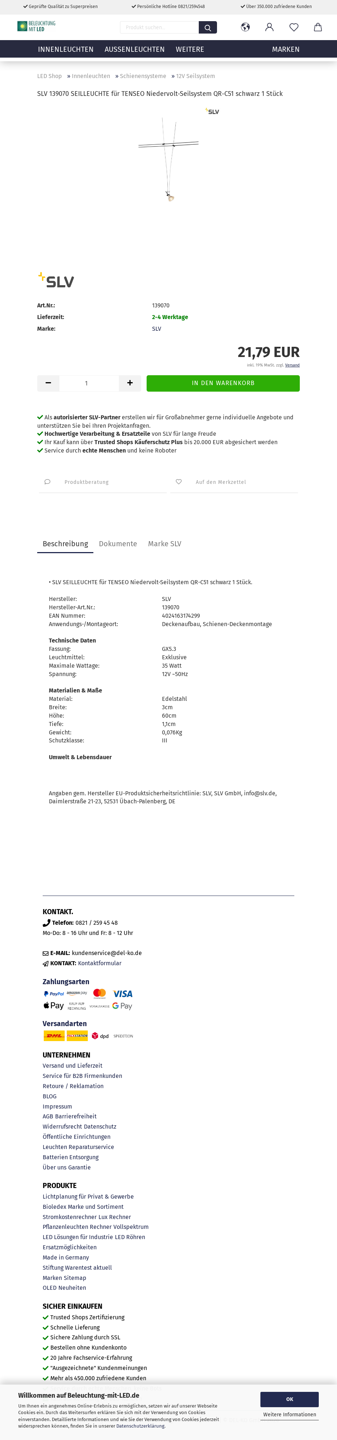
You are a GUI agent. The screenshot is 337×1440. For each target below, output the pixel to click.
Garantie (79, 1167)
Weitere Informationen (289, 1415)
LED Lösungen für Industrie (78, 1237)
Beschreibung (65, 543)
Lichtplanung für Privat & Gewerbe (88, 1196)
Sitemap (75, 1277)
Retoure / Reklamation (73, 1086)
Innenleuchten (66, 52)
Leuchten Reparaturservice (78, 1147)
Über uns (54, 1167)
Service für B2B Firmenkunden (82, 1075)
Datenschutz (100, 1126)
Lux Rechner (114, 1217)
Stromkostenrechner (70, 1217)
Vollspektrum (131, 1226)
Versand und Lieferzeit (72, 1065)
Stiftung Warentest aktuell (77, 1267)
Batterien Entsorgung (70, 1157)
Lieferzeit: (50, 317)
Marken (52, 1277)
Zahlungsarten (66, 982)
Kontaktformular (99, 963)
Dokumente (118, 543)
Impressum (57, 1106)
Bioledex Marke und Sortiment (83, 1206)
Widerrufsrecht (62, 1126)
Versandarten (65, 1024)
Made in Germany (66, 1257)
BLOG (50, 1096)
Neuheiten (72, 1287)
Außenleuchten (135, 52)
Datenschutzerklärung (140, 1426)
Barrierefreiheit (76, 1116)
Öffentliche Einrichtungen (77, 1136)
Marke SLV (164, 543)
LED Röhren (130, 1237)
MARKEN (286, 52)
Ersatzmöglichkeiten (70, 1247)
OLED (50, 1287)
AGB (48, 1116)
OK (289, 1399)
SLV (156, 328)
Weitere (190, 52)
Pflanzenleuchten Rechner (77, 1226)
